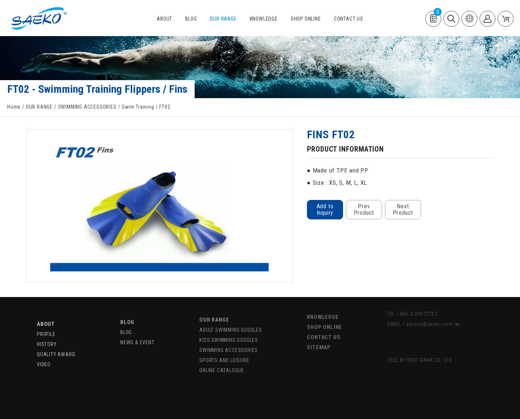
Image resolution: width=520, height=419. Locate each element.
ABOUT (164, 19)
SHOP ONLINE (306, 19)
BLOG (191, 19)
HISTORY (47, 334)
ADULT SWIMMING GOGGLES (230, 319)
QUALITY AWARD (56, 344)
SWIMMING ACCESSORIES (87, 107)
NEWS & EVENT (137, 331)
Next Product (403, 209)
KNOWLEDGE (264, 19)
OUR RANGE (223, 19)
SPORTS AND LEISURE (224, 350)
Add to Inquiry (324, 209)
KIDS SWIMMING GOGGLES (228, 329)
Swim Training (138, 107)
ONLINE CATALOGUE (221, 360)
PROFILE (46, 324)
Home (14, 107)
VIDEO (44, 354)
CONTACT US (348, 19)
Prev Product (364, 209)
